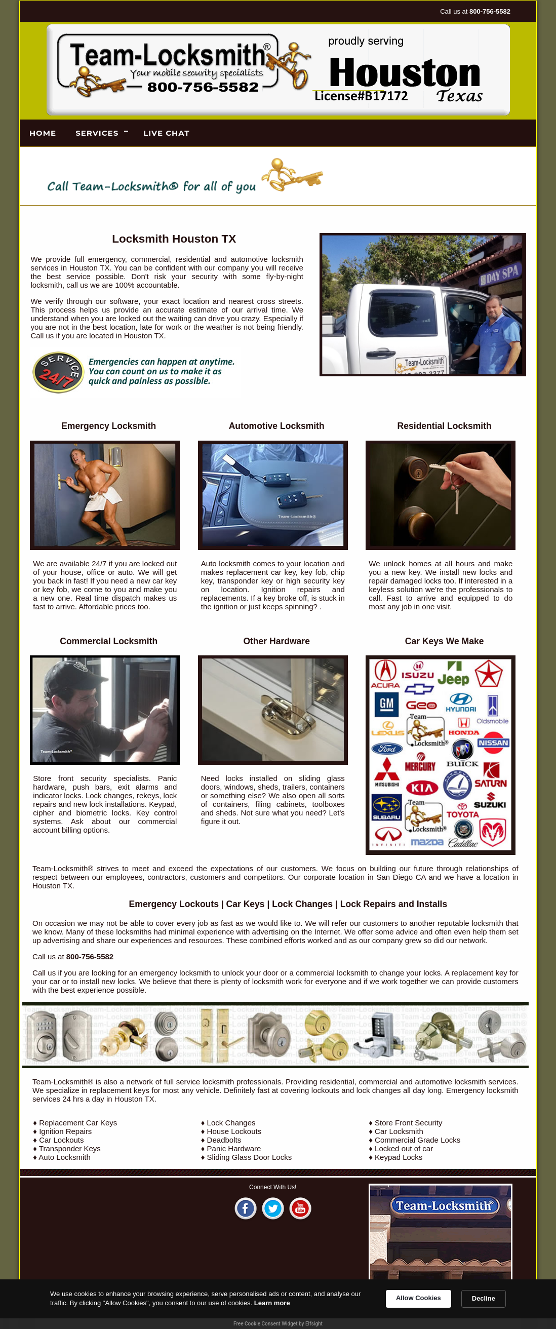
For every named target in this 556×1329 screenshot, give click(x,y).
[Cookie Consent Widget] (278, 1304)
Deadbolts (224, 1140)
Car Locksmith (399, 1131)
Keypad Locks (398, 1157)
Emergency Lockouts (174, 904)
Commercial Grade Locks (417, 1140)
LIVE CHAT (166, 133)
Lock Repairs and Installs (393, 904)
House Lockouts (234, 1131)
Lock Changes (302, 904)
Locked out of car (404, 1148)
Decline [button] (483, 1298)
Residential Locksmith (445, 426)
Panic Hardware (234, 1148)
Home (42, 133)
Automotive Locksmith (277, 426)
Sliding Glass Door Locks (249, 1157)
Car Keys (245, 904)
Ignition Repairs (65, 1131)
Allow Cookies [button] (418, 1298)
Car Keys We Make (444, 641)
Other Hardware (276, 641)
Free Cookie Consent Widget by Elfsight (278, 1323)
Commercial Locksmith (108, 641)
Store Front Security (408, 1122)
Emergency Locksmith (108, 426)
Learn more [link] (272, 1303)
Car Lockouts (61, 1140)
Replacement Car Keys (78, 1122)
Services (96, 133)
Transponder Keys (70, 1148)
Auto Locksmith (64, 1157)
